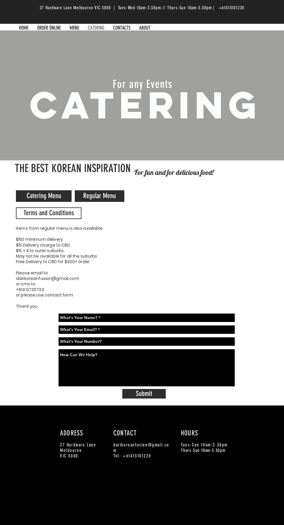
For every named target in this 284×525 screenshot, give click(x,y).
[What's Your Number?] (147, 341)
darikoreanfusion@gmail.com (47, 278)
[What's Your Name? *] (147, 318)
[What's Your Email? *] (147, 329)
